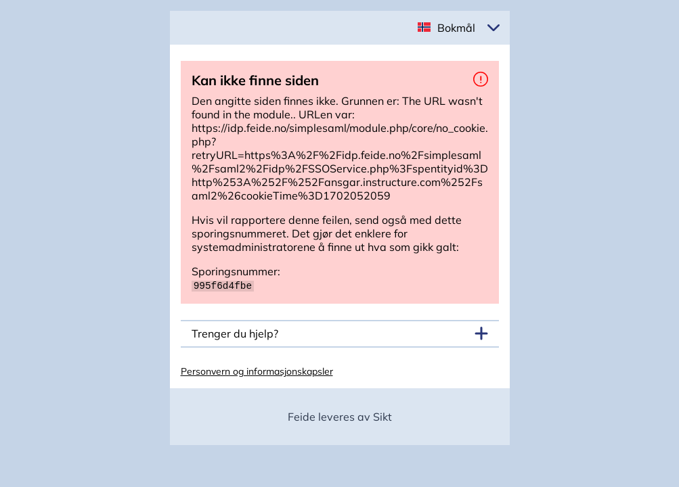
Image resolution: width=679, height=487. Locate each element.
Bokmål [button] (456, 27)
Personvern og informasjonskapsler (257, 371)
